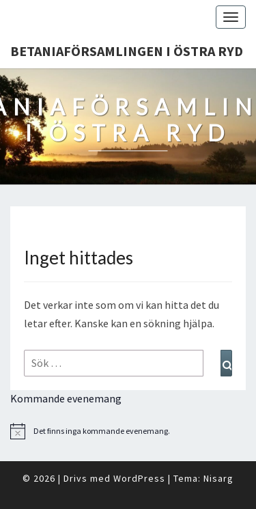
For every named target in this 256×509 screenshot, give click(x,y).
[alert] (128, 431)
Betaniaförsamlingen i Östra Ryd (126, 50)
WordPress (139, 478)
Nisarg (218, 478)
